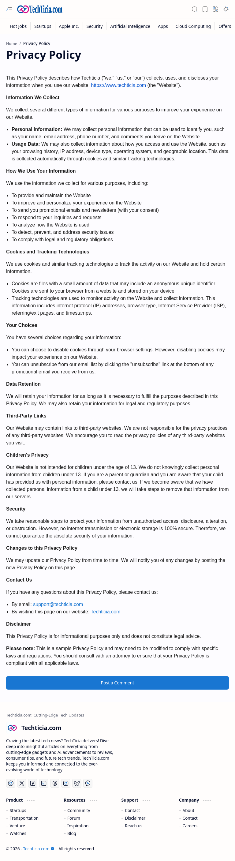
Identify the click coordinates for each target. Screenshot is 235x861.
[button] (9, 9)
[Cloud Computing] (193, 26)
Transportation (24, 818)
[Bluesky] (76, 783)
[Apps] (163, 26)
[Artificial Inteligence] (130, 26)
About (189, 810)
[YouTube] (10, 783)
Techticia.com (106, 611)
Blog (71, 833)
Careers (190, 826)
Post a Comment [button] (117, 683)
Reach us (133, 826)
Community (78, 810)
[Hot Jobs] (18, 26)
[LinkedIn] (43, 783)
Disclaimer (135, 818)
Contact (132, 810)
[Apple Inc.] (69, 26)
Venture (17, 826)
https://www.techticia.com (118, 85)
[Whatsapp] (87, 783)
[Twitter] (21, 783)
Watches (18, 833)
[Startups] (43, 26)
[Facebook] (32, 783)
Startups (18, 810)
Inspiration (77, 826)
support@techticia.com (58, 604)
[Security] (95, 26)
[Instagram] (65, 783)
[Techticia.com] (39, 9)
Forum (73, 818)
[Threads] (54, 783)
